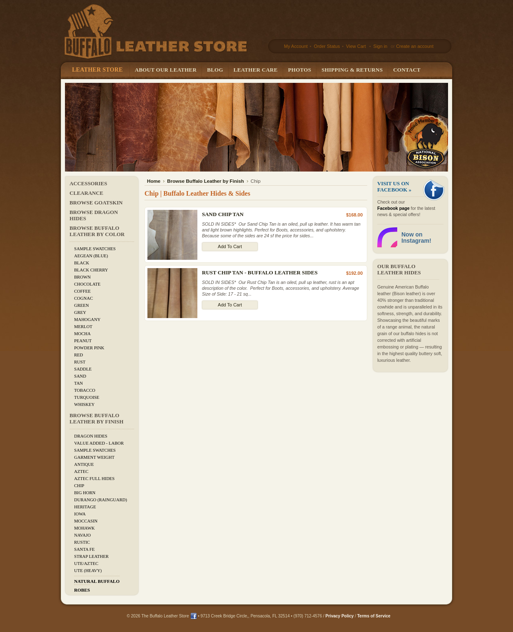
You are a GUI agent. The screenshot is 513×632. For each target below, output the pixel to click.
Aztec (81, 471)
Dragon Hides (90, 436)
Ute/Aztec (86, 563)
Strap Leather (91, 556)
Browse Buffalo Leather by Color (97, 231)
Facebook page (393, 208)
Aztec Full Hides (94, 478)
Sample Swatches (95, 248)
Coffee (82, 291)
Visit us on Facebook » (394, 187)
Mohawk (84, 528)
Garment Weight (94, 457)
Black (81, 263)
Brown (82, 277)
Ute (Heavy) (88, 570)
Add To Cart (230, 246)
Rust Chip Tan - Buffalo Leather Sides (260, 272)
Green (81, 305)
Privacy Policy (340, 616)
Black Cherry (91, 270)
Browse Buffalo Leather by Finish (96, 419)
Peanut (83, 340)
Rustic (82, 542)
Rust (79, 362)
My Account (296, 46)
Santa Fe (84, 549)
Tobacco (84, 390)
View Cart (356, 46)
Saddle (83, 369)
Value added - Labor (99, 443)
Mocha (82, 333)
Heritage (85, 507)
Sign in (381, 46)
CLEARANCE (86, 193)
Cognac (83, 298)
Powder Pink (89, 348)
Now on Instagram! (416, 237)
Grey (80, 312)
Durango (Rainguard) (100, 500)
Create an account (414, 46)
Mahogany (87, 319)
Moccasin (85, 521)
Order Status (326, 46)
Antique (84, 464)
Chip (79, 485)
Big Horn (84, 492)
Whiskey (84, 404)
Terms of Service (374, 616)
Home (153, 181)
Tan (78, 383)
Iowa (80, 514)
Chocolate (87, 284)
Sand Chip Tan (223, 214)
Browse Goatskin (96, 203)
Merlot (83, 326)
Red (78, 355)
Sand (80, 376)
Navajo (82, 535)
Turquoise (86, 397)
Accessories (88, 184)
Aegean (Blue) (91, 256)
